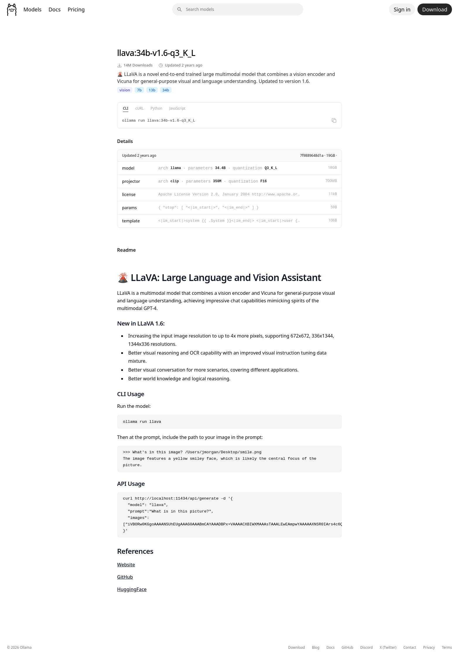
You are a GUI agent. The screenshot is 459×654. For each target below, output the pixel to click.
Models (32, 9)
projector (131, 181)
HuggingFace (132, 589)
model (128, 168)
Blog (316, 647)
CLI (125, 108)
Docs (55, 9)
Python (156, 108)
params (129, 207)
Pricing (76, 9)
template (131, 221)
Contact (409, 647)
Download (434, 9)
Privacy (429, 647)
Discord (366, 647)
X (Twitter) (388, 647)
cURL (139, 108)
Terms (447, 647)
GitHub (125, 577)
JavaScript (177, 108)
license (129, 194)
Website (126, 564)
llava (125, 52)
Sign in (402, 9)
